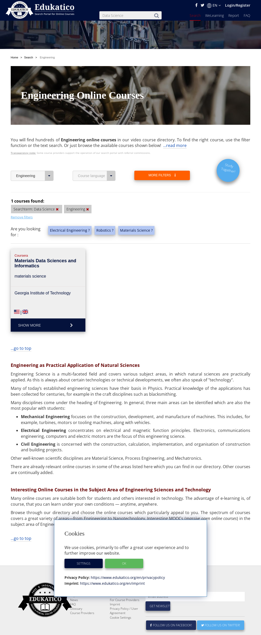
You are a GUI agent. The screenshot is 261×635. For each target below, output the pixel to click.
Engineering (35, 176)
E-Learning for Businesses (119, 605)
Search (195, 15)
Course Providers (82, 625)
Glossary (76, 621)
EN (214, 5)
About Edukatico (121, 599)
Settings (83, 563)
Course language (96, 176)
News (74, 612)
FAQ (247, 15)
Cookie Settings (120, 630)
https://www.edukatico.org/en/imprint (112, 583)
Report (233, 15)
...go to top (21, 348)
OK (124, 563)
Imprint (115, 616)
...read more (175, 145)
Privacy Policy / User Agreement (124, 623)
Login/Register (237, 5)
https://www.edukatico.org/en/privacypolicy (127, 577)
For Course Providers (124, 612)
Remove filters (22, 217)
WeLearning (214, 15)
